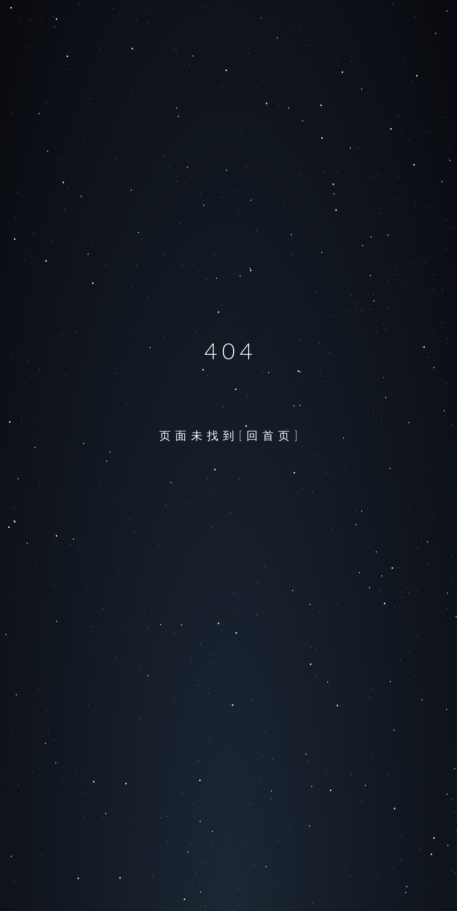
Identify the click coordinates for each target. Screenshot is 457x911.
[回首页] (270, 435)
